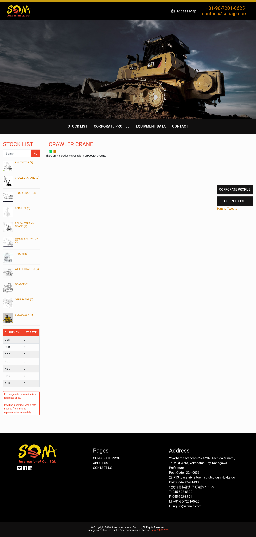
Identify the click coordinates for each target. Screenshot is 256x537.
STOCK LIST (77, 126)
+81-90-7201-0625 (225, 8)
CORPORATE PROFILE (111, 126)
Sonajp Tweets (226, 208)
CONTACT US (102, 468)
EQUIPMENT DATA (151, 126)
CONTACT (180, 126)
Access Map (183, 11)
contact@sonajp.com (224, 13)
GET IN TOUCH (234, 201)
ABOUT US (100, 463)
